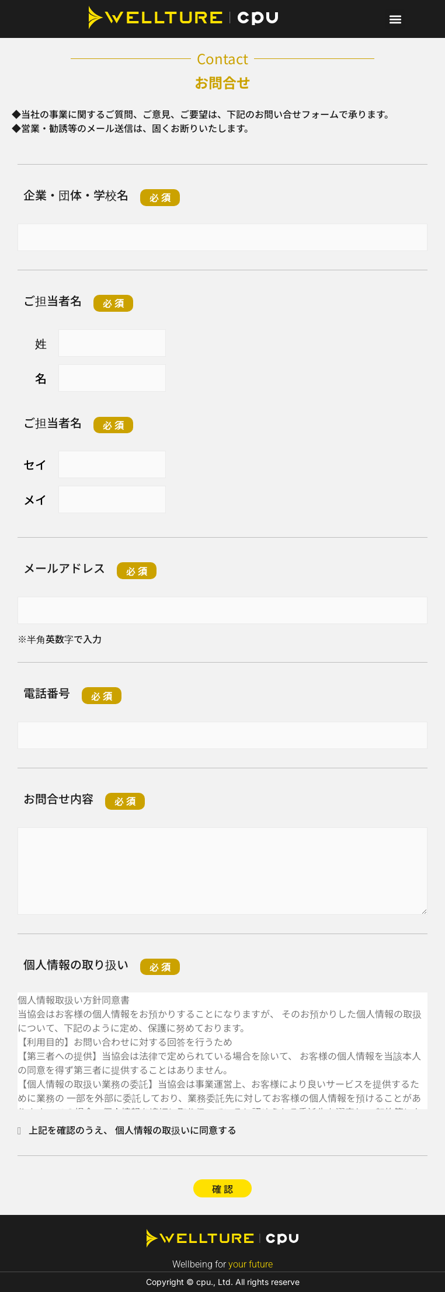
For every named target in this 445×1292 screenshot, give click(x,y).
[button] (395, 19)
